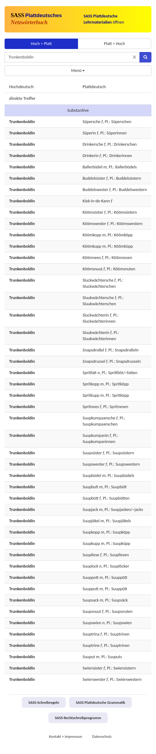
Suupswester (94, 464)
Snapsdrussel (94, 361)
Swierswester (94, 679)
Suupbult (90, 487)
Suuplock (90, 566)
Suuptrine (91, 645)
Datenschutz (101, 736)
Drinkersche (93, 144)
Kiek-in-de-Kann (96, 201)
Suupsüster (92, 453)
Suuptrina (91, 634)
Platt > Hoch (114, 43)
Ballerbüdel (92, 167)
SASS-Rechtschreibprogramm (78, 717)
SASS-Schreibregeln (43, 702)
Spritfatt (90, 372)
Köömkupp (92, 246)
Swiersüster (93, 668)
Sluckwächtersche (98, 280)
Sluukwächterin (96, 332)
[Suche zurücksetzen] (134, 57)
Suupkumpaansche (99, 418)
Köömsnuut (92, 269)
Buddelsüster (94, 178)
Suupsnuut (92, 611)
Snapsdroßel (93, 350)
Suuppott (90, 577)
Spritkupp (91, 395)
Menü (78, 70)
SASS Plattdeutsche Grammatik (100, 702)
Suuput (89, 656)
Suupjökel (91, 520)
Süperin (89, 133)
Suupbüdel (92, 475)
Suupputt (90, 588)
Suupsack (91, 600)
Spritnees (91, 406)
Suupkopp (91, 532)
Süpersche (91, 121)
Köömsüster (93, 212)
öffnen (104, 19)
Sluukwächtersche (98, 297)
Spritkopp (91, 384)
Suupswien (92, 622)
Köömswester (94, 223)
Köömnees (92, 257)
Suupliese (91, 554)
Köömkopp (92, 235)
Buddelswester (95, 189)
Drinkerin (90, 155)
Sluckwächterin (96, 315)
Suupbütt (90, 498)
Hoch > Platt (41, 43)
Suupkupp (91, 543)
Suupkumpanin (96, 435)
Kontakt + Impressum (65, 736)
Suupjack (90, 509)
